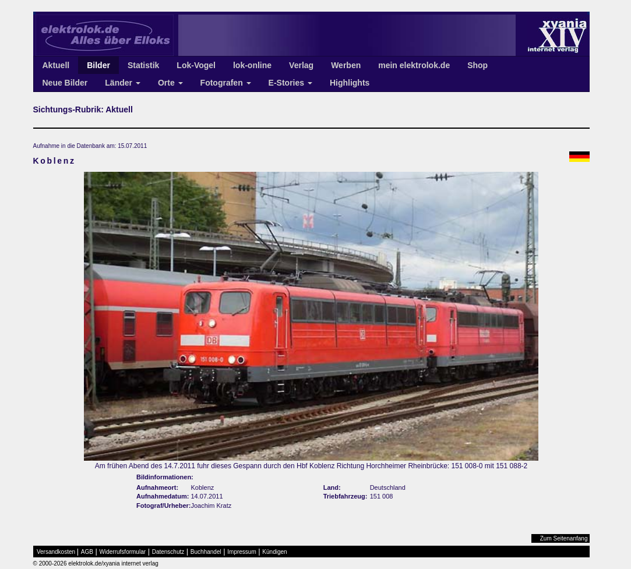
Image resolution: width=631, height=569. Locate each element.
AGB (87, 552)
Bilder (98, 65)
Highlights (349, 82)
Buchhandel (206, 552)
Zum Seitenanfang (564, 538)
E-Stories (290, 82)
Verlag (301, 65)
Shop (477, 65)
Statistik (143, 65)
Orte (170, 82)
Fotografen (225, 82)
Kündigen (274, 552)
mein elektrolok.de (414, 65)
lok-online (252, 65)
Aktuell (56, 65)
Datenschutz (168, 552)
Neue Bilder (65, 82)
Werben (346, 65)
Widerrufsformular (123, 552)
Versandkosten (56, 552)
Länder (122, 82)
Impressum (241, 552)
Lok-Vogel (196, 65)
